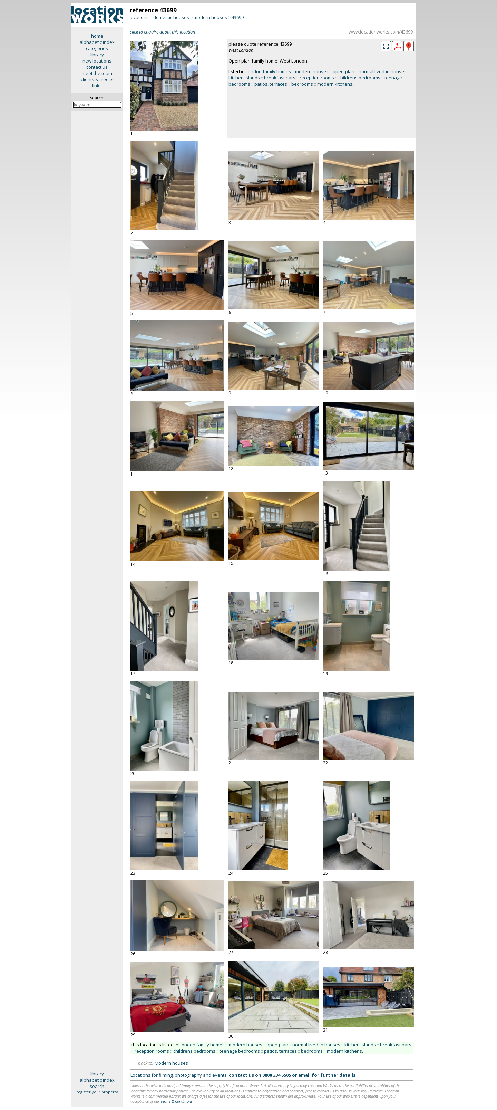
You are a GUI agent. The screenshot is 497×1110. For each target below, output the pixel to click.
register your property (97, 1091)
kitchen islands (244, 78)
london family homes (269, 71)
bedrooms (302, 84)
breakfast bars (279, 78)
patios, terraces (270, 84)
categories (97, 48)
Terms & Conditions (176, 1101)
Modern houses (171, 1063)
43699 (238, 17)
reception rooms (317, 78)
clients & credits (97, 79)
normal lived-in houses (383, 71)
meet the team (97, 73)
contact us (97, 67)
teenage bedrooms (240, 1051)
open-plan (343, 71)
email (304, 1075)
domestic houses (171, 17)
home (97, 36)
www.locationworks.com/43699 (381, 32)
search (97, 1086)
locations (139, 17)
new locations (96, 61)
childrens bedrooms (359, 78)
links (97, 86)
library (97, 54)
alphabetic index (97, 42)
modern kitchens (334, 84)
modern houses (210, 17)
